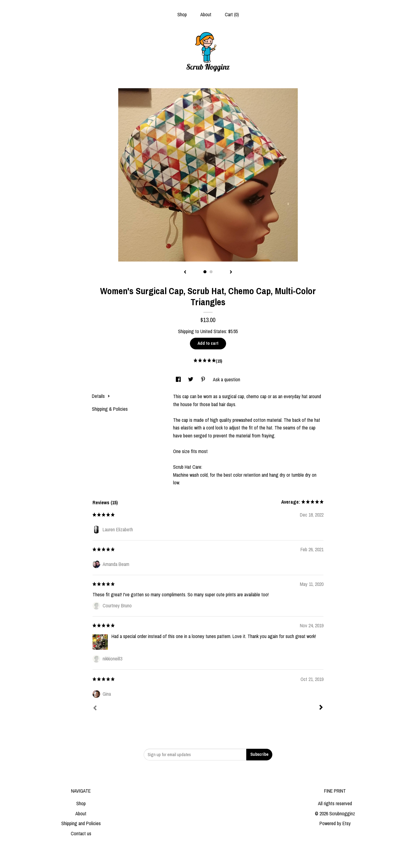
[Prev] (95, 708)
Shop (182, 14)
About (205, 14)
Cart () (232, 14)
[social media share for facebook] (179, 379)
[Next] (321, 708)
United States (213, 331)
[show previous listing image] (185, 272)
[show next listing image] (231, 272)
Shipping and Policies (81, 823)
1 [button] (204, 271)
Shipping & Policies (110, 409)
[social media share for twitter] (191, 379)
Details (101, 396)
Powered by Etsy (335, 823)
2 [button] (211, 271)
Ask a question (226, 379)
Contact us (81, 833)
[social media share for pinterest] (204, 379)
